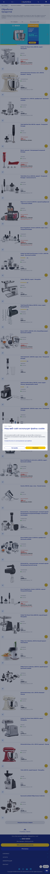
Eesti (5, 426)
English (10, 426)
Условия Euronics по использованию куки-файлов (18, 441)
